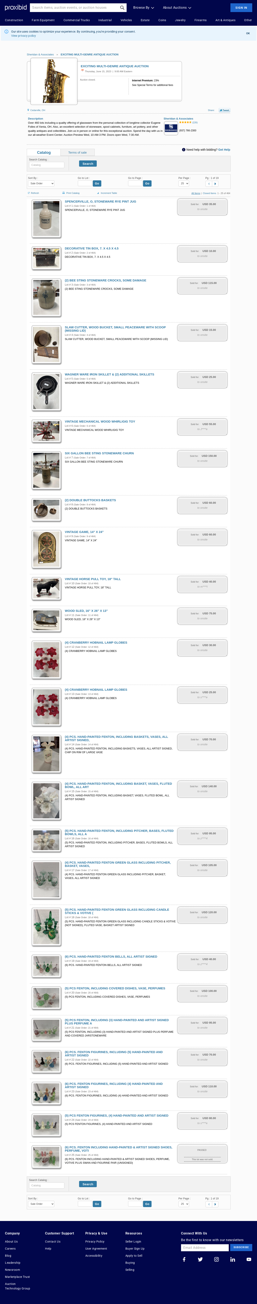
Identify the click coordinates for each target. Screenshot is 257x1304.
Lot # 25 (69, 1155)
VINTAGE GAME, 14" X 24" (84, 532)
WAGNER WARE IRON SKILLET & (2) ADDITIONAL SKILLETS (109, 374)
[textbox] (46, 165)
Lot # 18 (69, 917)
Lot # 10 (69, 583)
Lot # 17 (69, 870)
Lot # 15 (69, 791)
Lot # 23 (69, 1091)
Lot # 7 (69, 457)
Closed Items (209, 193)
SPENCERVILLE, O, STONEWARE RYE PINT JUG (100, 201)
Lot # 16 (69, 838)
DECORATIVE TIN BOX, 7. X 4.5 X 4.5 (92, 248)
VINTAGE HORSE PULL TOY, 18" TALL (93, 579)
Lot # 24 (69, 1119)
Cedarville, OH (36, 110)
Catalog (44, 152)
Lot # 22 (69, 1059)
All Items (195, 193)
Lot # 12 (69, 646)
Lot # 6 (69, 425)
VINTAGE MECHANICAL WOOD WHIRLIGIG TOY (100, 421)
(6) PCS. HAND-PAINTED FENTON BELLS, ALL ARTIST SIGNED (111, 956)
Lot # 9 (69, 536)
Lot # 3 (69, 284)
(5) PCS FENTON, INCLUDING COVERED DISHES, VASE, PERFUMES (115, 988)
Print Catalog (70, 191)
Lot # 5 (69, 378)
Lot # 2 (69, 252)
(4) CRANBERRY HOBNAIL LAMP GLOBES (96, 642)
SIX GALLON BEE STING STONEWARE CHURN (99, 453)
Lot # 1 (69, 205)
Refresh (33, 191)
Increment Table (106, 193)
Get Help (224, 149)
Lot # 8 (69, 504)
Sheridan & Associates (40, 54)
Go (97, 183)
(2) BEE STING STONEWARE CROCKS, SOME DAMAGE (105, 280)
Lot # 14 (69, 744)
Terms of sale (77, 152)
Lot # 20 (69, 992)
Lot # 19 (69, 960)
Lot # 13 (69, 694)
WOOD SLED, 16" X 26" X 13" (86, 610)
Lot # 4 (69, 335)
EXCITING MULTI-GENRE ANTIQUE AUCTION (89, 54)
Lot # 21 (69, 1027)
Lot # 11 (69, 615)
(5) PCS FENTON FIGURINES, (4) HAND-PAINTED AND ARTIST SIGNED (116, 1115)
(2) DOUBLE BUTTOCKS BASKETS (90, 500)
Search (88, 163)
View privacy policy (23, 35)
